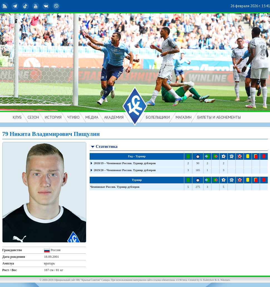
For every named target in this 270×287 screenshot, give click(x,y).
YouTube (36, 6)
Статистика (103, 147)
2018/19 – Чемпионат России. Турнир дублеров (125, 163)
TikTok (26, 6)
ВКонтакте (46, 6)
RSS (5, 6)
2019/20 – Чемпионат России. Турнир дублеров (125, 170)
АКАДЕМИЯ (114, 117)
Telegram (15, 6)
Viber (57, 6)
